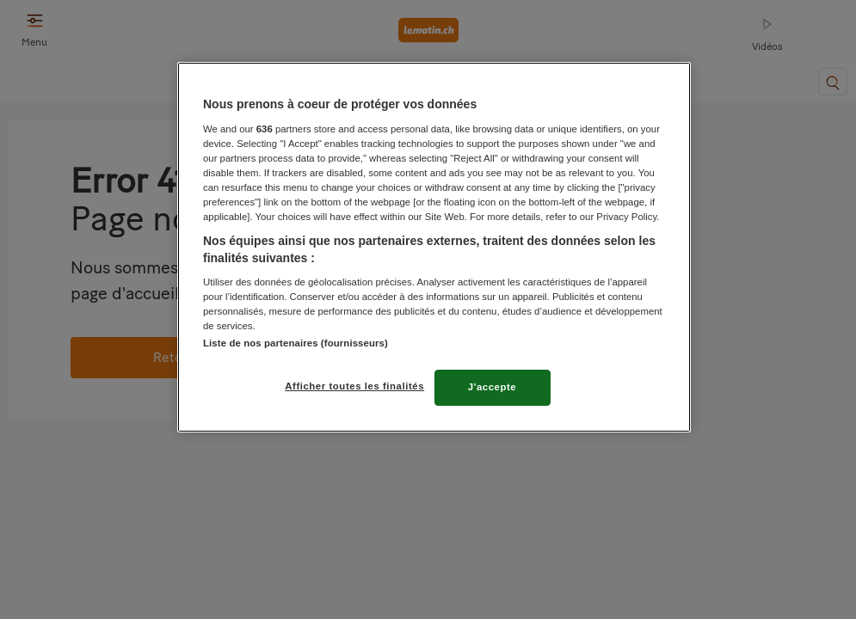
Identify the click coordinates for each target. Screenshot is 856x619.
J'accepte (492, 387)
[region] (434, 247)
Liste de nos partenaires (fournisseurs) (295, 343)
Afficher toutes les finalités (354, 386)
